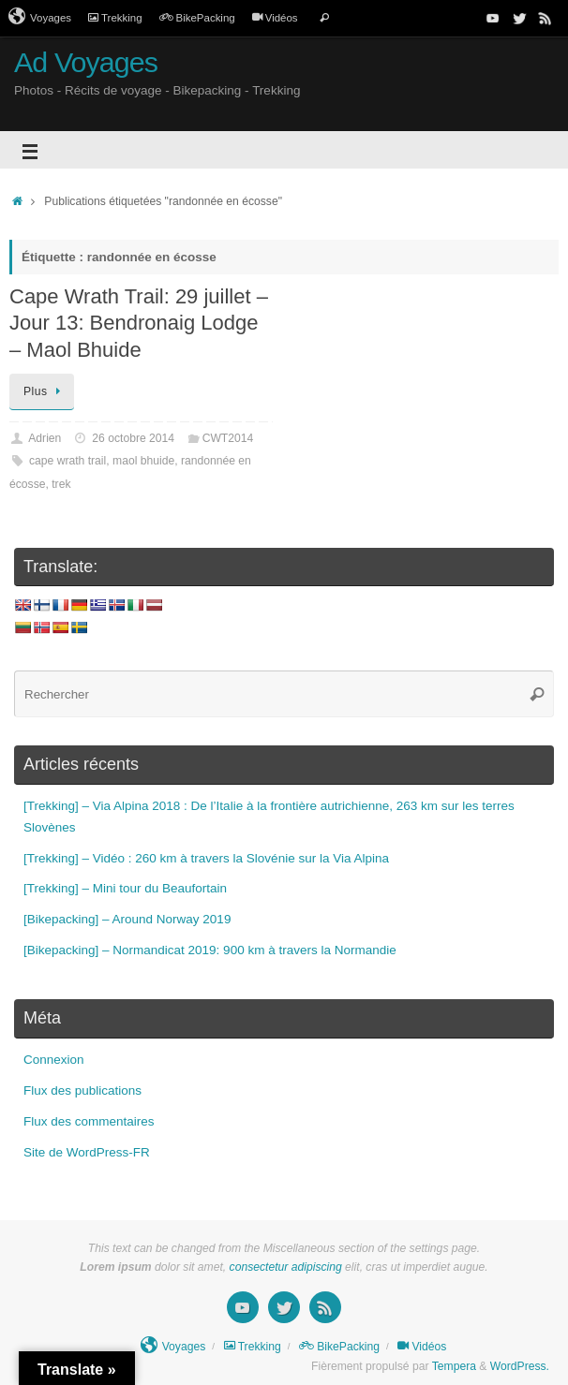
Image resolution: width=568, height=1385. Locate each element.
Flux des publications (82, 1090)
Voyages (39, 16)
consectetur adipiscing (286, 1267)
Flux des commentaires (89, 1121)
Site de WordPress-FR (86, 1152)
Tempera (454, 1366)
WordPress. (519, 1366)
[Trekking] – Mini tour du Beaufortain (125, 888)
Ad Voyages (85, 62)
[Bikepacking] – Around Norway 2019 (127, 919)
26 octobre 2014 (133, 438)
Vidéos (275, 17)
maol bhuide (143, 460)
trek (61, 484)
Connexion (53, 1060)
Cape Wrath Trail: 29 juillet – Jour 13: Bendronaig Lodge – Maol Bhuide (138, 323)
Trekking (115, 17)
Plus (45, 391)
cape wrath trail (67, 460)
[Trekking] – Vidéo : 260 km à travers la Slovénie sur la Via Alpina (206, 858)
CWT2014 (228, 438)
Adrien (44, 438)
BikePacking (197, 17)
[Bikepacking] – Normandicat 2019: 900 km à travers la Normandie (209, 950)
